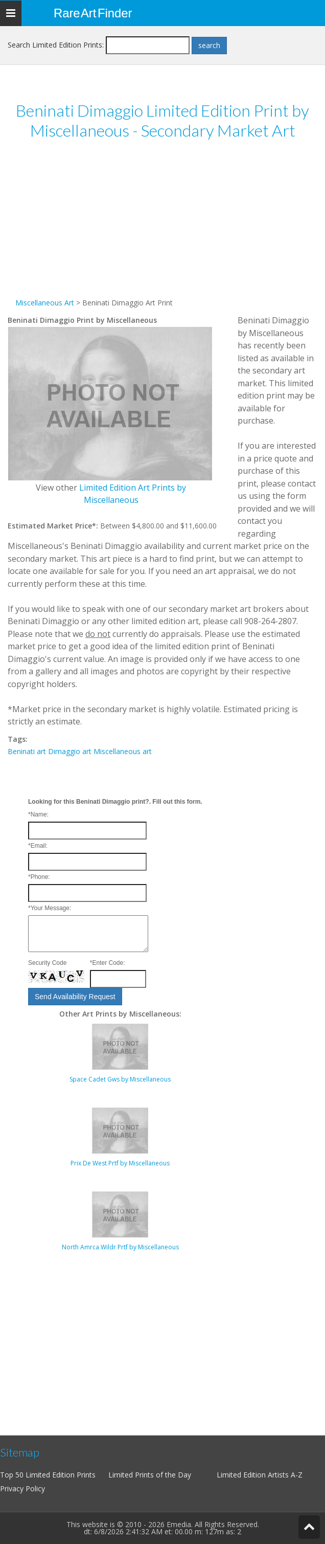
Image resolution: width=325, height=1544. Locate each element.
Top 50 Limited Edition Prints (48, 1475)
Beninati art (27, 751)
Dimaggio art (69, 751)
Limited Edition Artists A (256, 1475)
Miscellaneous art (123, 751)
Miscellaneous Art (44, 302)
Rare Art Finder (93, 13)
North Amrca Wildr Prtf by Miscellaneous (120, 1247)
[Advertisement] (162, 225)
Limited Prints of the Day (149, 1475)
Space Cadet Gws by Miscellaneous (120, 1079)
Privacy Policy (22, 1488)
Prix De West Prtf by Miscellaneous (120, 1163)
